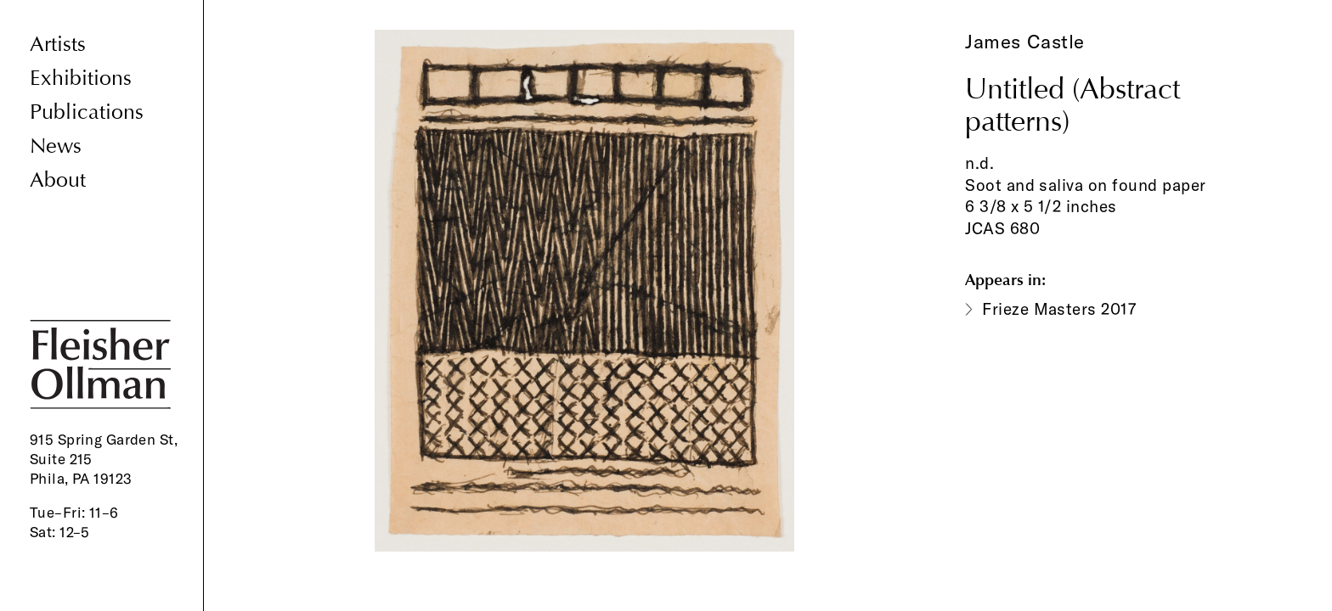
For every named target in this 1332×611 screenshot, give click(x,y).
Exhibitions (81, 78)
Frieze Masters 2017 (1059, 309)
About (58, 180)
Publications (87, 112)
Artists (58, 44)
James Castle (1025, 41)
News (56, 146)
